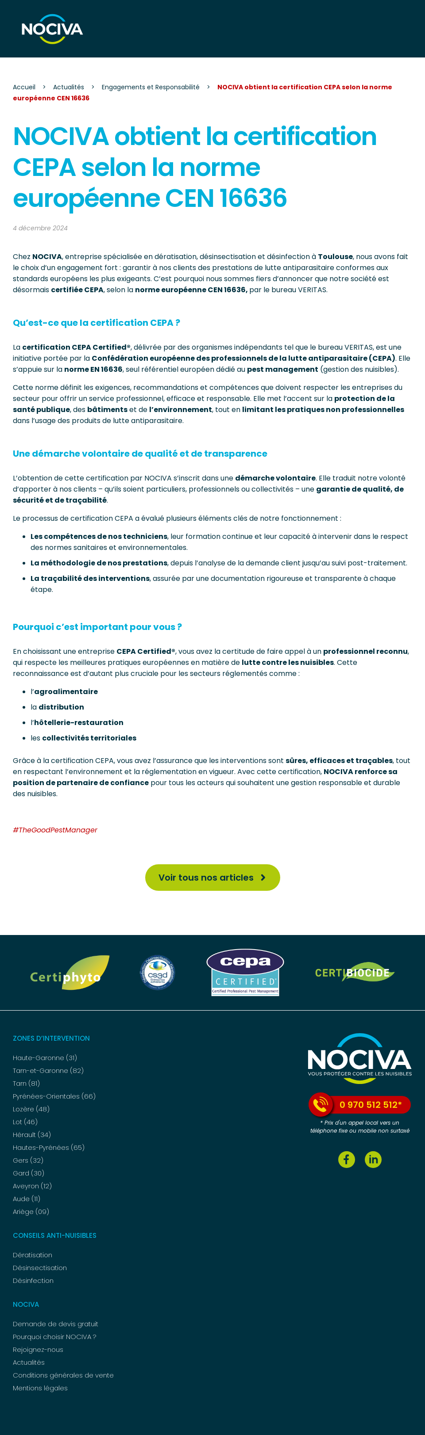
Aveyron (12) (32, 1186)
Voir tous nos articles (206, 877)
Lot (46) (25, 1121)
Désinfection (33, 1280)
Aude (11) (26, 1198)
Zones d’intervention (51, 1038)
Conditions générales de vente (63, 1375)
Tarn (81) (26, 1083)
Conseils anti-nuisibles (55, 1235)
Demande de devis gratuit (55, 1323)
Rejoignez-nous (38, 1349)
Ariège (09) (31, 1211)
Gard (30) (28, 1173)
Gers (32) (28, 1160)
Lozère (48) (31, 1109)
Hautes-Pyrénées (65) (49, 1147)
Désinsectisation (40, 1267)
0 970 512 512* (355, 1105)
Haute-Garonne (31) (45, 1057)
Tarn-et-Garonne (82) (48, 1070)
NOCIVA (26, 1304)
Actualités (68, 87)
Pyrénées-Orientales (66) (54, 1096)
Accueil (24, 87)
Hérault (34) (32, 1134)
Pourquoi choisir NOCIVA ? (55, 1336)
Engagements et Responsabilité (151, 87)
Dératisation (32, 1254)
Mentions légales (40, 1388)
